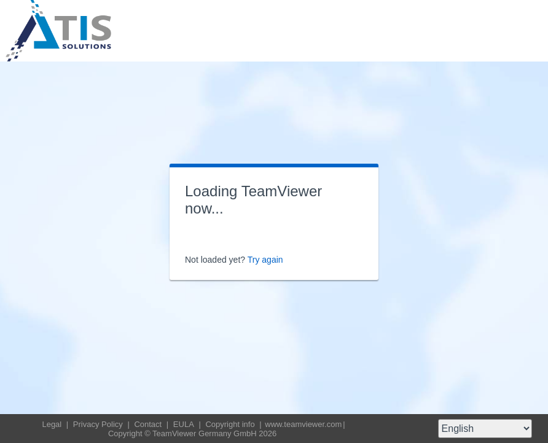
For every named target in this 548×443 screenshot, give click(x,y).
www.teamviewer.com (303, 424)
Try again (265, 260)
